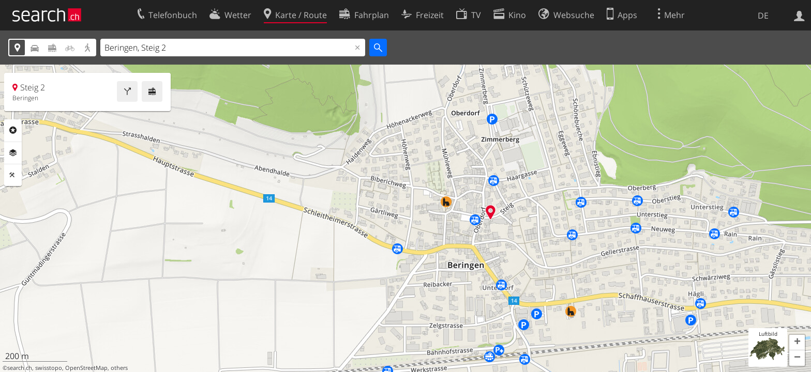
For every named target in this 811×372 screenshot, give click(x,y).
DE (763, 15)
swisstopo (48, 367)
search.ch (19, 367)
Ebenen (13, 153)
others (119, 367)
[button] (797, 342)
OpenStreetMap (86, 367)
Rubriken (13, 130)
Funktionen (13, 175)
